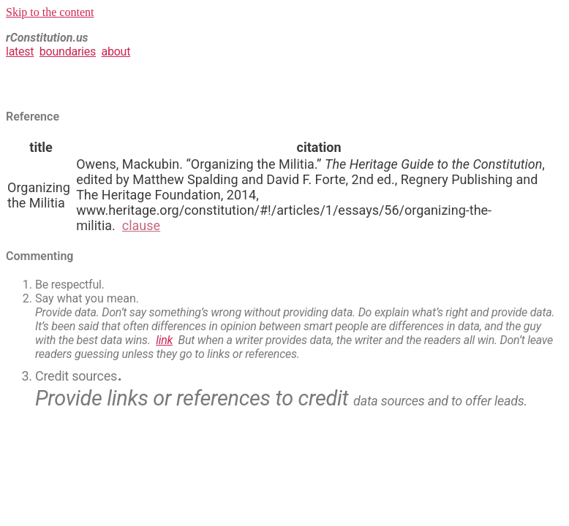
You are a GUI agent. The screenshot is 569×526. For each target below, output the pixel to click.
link (164, 340)
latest (20, 51)
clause (141, 225)
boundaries (67, 51)
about (115, 51)
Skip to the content (50, 12)
